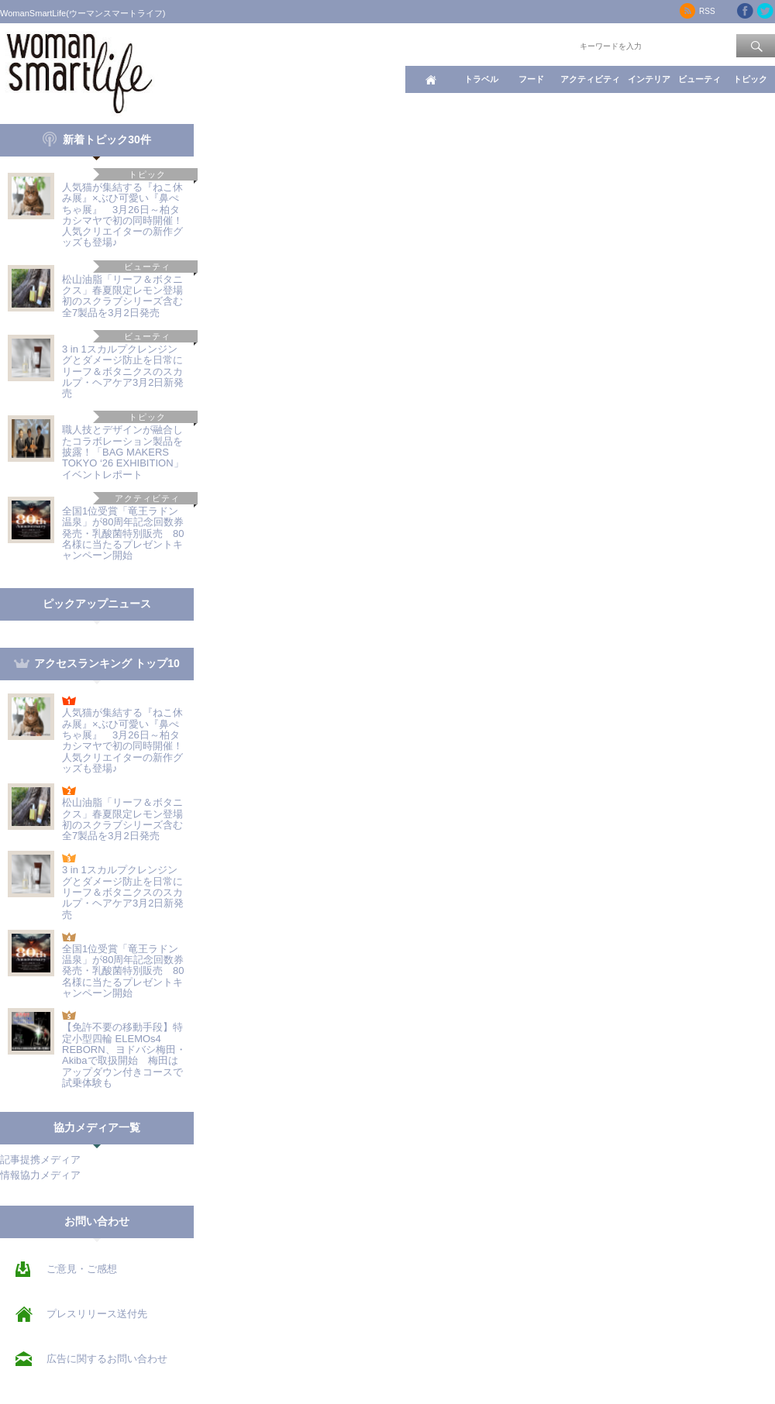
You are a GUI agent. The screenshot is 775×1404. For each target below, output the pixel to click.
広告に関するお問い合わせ (106, 1358)
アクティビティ (590, 79)
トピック (750, 79)
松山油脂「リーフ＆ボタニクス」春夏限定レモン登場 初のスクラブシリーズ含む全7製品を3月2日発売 (127, 296)
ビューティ (699, 79)
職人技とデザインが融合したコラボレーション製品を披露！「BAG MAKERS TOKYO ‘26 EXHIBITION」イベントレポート (123, 452)
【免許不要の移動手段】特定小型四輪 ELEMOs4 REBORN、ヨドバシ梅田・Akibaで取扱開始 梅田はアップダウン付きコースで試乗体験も (124, 1054)
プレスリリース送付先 (96, 1314)
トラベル (481, 79)
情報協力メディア (40, 1175)
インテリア (649, 79)
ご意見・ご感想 (81, 1269)
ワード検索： (551, 45)
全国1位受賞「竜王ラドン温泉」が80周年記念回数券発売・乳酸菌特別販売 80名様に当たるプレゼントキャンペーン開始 (123, 533)
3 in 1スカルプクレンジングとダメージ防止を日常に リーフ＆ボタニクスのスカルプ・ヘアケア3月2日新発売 (123, 371)
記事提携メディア (40, 1159)
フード (531, 79)
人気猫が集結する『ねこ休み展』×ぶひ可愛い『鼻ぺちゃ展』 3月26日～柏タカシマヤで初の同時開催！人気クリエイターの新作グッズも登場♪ (122, 214)
